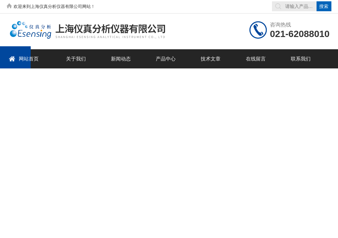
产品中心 (166, 58)
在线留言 (256, 58)
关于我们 (76, 58)
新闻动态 (121, 58)
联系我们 (301, 58)
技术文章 (210, 58)
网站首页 (24, 58)
